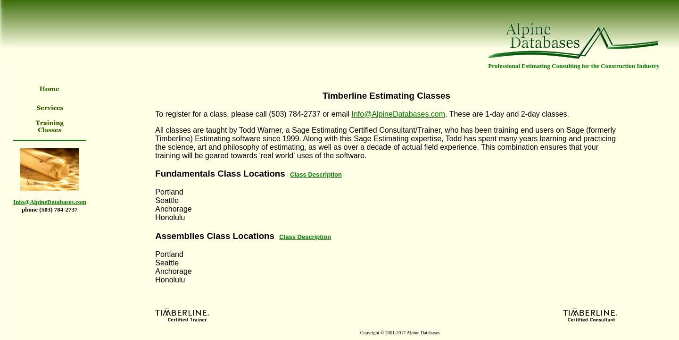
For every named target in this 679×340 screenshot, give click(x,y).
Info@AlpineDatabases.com (398, 114)
